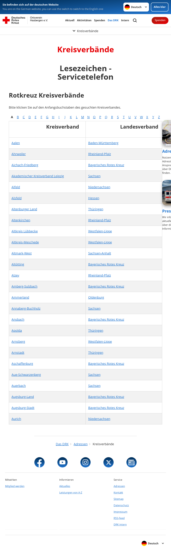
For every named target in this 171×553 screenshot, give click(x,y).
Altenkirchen (21, 220)
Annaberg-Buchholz (26, 308)
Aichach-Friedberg (25, 165)
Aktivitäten (84, 20)
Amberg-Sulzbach (24, 286)
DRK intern (120, 524)
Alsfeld (17, 198)
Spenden (99, 20)
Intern (125, 20)
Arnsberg (18, 341)
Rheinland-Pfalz (99, 154)
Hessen (93, 198)
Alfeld (16, 187)
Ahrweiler (19, 154)
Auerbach (19, 385)
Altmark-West (22, 253)
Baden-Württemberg (103, 143)
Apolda (17, 330)
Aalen (16, 143)
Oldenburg (96, 297)
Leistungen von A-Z (70, 492)
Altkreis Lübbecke (25, 231)
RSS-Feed (119, 518)
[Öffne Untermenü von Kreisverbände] (85, 31)
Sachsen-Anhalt (99, 253)
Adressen (119, 486)
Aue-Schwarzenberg (26, 374)
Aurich (16, 419)
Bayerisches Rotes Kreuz (106, 165)
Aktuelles (64, 486)
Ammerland (20, 297)
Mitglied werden (14, 486)
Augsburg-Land (23, 397)
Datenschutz (121, 505)
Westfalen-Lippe (100, 231)
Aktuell (69, 20)
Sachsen (94, 176)
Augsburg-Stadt (23, 408)
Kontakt (118, 492)
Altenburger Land (24, 209)
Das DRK (113, 20)
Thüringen (95, 209)
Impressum (120, 512)
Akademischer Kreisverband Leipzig (38, 176)
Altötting (18, 264)
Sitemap (119, 499)
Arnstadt (18, 352)
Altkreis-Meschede (25, 242)
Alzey (15, 275)
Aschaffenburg (22, 363)
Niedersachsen (99, 187)
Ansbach (18, 319)
